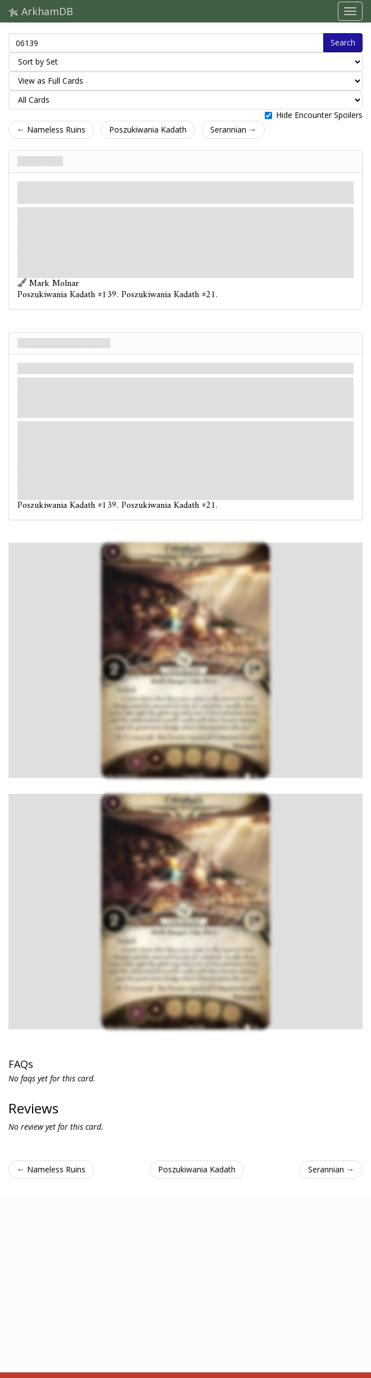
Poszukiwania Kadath (148, 129)
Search (343, 42)
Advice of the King (63, 343)
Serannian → (233, 129)
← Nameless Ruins (51, 129)
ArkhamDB (40, 11)
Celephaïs (40, 161)
